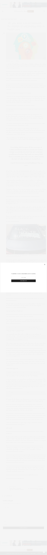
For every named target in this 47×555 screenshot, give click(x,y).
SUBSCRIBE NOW (23, 280)
